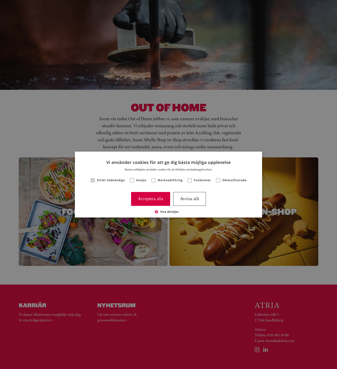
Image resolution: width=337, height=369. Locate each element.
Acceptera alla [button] (150, 198)
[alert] (168, 184)
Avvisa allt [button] (189, 198)
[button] (168, 211)
